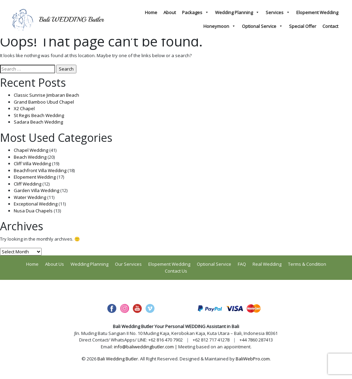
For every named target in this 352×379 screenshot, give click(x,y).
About (169, 12)
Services (278, 12)
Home (151, 12)
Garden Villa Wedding (36, 190)
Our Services (128, 264)
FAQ (242, 264)
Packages (195, 12)
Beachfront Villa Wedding (40, 170)
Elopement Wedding (317, 12)
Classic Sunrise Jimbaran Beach (46, 95)
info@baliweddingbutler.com (144, 347)
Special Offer (302, 26)
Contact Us (176, 271)
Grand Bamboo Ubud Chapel (44, 102)
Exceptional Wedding (35, 204)
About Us (54, 264)
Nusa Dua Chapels (33, 211)
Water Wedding (30, 197)
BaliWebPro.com (253, 359)
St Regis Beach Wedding (39, 115)
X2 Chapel (24, 108)
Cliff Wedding (27, 184)
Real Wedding (267, 264)
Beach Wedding (30, 157)
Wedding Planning (237, 12)
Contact (330, 26)
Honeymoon (219, 26)
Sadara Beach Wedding (38, 122)
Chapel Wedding (31, 150)
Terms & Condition (307, 264)
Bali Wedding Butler (117, 359)
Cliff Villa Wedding (32, 163)
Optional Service (262, 26)
